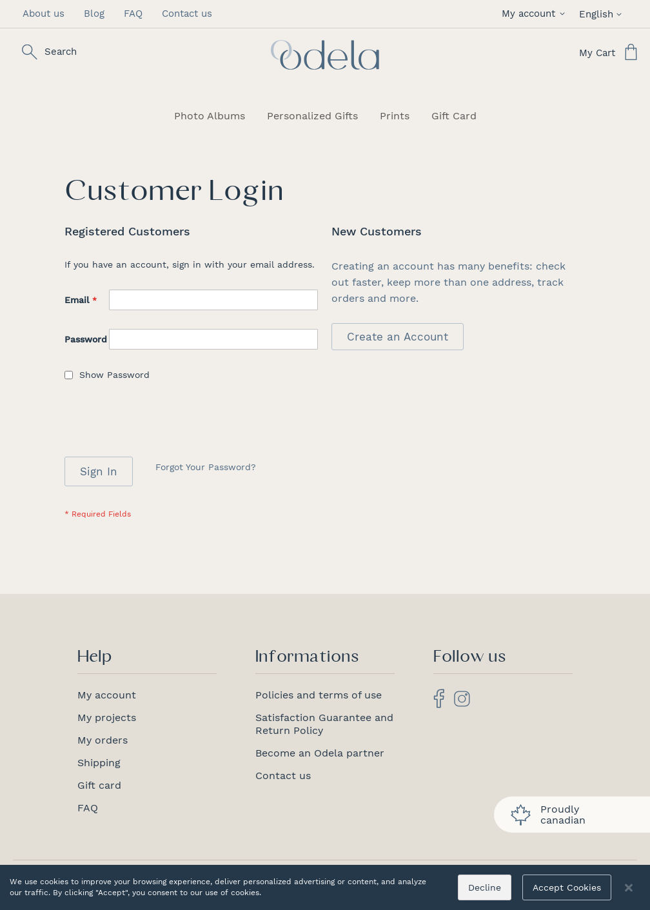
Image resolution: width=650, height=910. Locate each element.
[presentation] (162, 425)
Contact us (187, 13)
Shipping (99, 763)
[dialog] (325, 887)
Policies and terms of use (318, 695)
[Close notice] (629, 888)
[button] (535, 13)
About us (43, 13)
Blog (94, 13)
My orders (102, 740)
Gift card (99, 785)
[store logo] (325, 55)
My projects (106, 717)
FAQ (133, 13)
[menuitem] (209, 116)
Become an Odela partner (319, 753)
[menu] (325, 116)
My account (106, 695)
